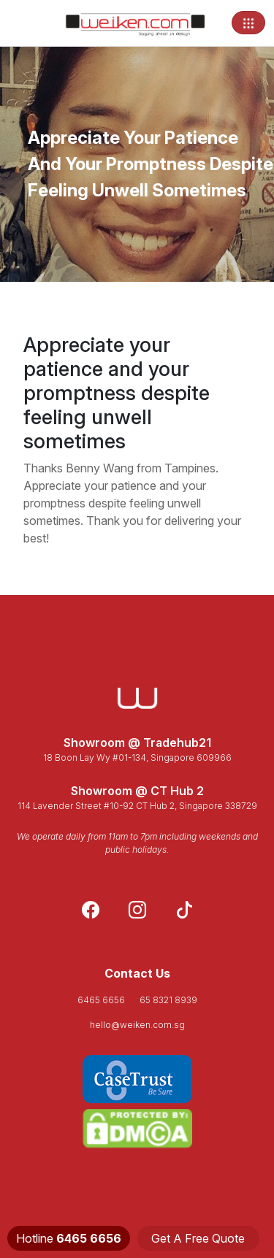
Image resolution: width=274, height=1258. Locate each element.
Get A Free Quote (198, 1238)
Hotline (68, 1238)
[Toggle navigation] (248, 22)
